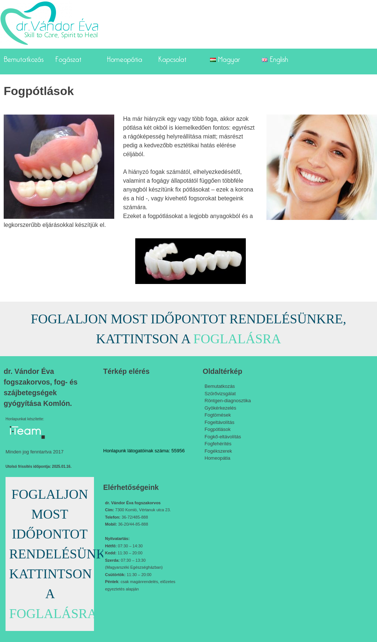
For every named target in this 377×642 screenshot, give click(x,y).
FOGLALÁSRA (237, 338)
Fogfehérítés (218, 443)
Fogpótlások (218, 429)
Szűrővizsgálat (220, 393)
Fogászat (68, 57)
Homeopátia (124, 57)
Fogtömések (218, 415)
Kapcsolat (172, 57)
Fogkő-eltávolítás (223, 436)
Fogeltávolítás (219, 422)
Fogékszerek (218, 451)
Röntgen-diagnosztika (228, 400)
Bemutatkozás (23, 57)
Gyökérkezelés (220, 408)
